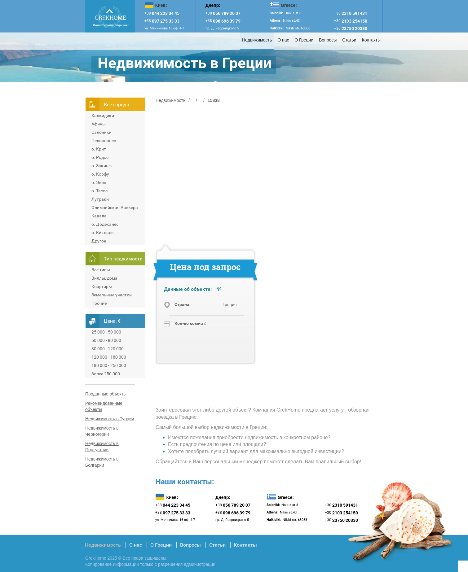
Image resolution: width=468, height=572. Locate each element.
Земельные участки (111, 294)
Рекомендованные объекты (103, 406)
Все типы (100, 269)
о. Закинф (101, 165)
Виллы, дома (104, 278)
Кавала (99, 215)
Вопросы (328, 39)
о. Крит (98, 148)
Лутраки (100, 199)
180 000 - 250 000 (108, 365)
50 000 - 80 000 (106, 340)
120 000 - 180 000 (108, 357)
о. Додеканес (104, 224)
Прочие (99, 303)
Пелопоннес (103, 140)
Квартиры (101, 286)
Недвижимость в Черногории (102, 431)
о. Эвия (98, 182)
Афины (98, 123)
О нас (283, 39)
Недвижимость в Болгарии (102, 462)
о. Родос (99, 157)
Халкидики (102, 115)
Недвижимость (257, 39)
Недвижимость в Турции (109, 418)
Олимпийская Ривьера (114, 207)
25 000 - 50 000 (106, 332)
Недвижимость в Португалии (102, 446)
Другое (98, 240)
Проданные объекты (105, 393)
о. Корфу (100, 174)
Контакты (371, 39)
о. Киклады (103, 232)
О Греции (303, 39)
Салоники (101, 132)
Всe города (116, 104)
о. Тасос (99, 190)
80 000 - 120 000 (107, 348)
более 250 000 (105, 373)
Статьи (349, 39)
